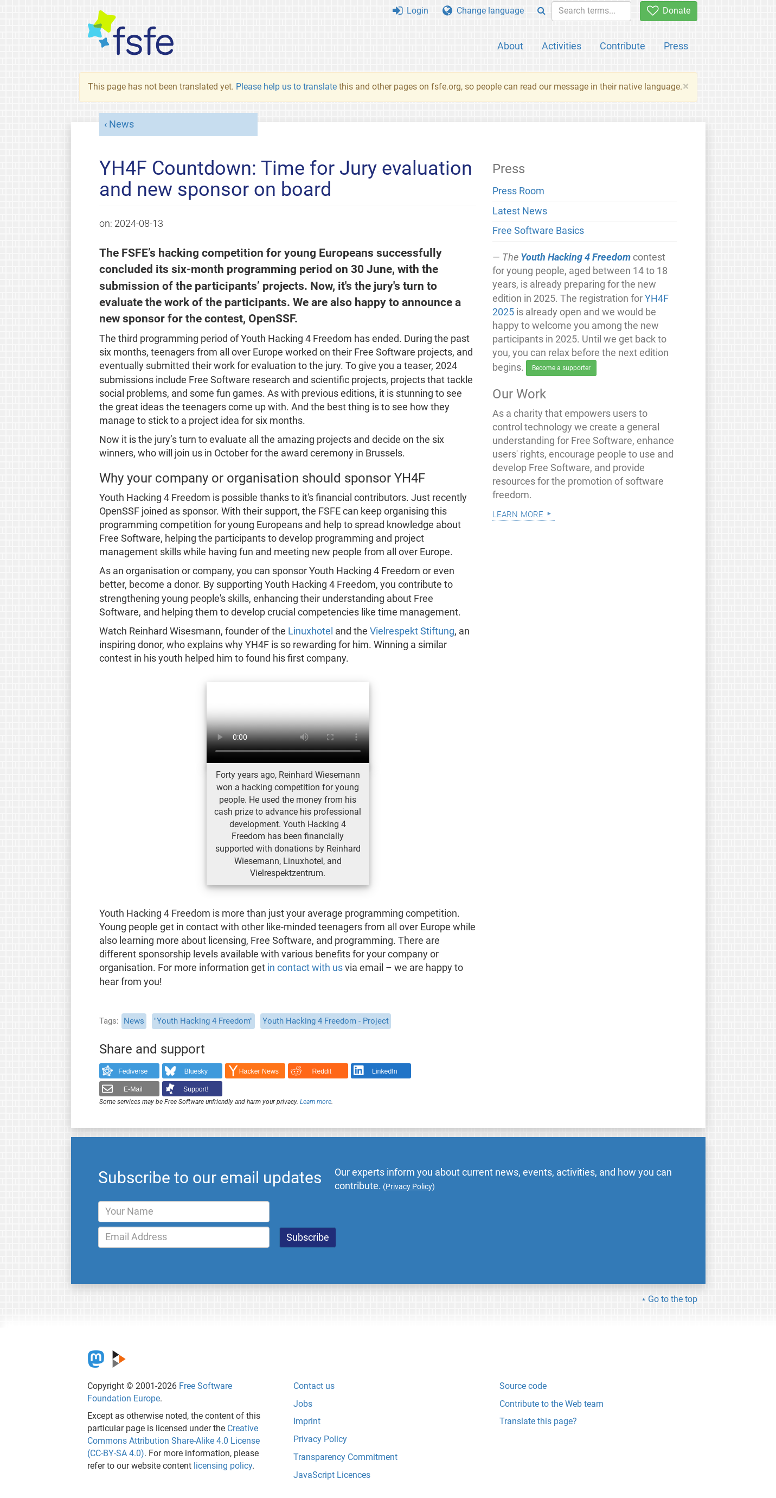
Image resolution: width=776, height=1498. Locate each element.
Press (676, 46)
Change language (483, 10)
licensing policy (223, 1466)
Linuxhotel (310, 631)
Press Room (518, 191)
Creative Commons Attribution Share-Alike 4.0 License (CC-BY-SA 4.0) (173, 1440)
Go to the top (672, 1299)
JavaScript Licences (331, 1475)
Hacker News (259, 1071)
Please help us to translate (286, 86)
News (121, 124)
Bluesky (196, 1071)
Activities (561, 46)
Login (410, 10)
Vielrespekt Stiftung (412, 631)
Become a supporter (561, 368)
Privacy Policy (320, 1439)
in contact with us (305, 967)
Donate (668, 10)
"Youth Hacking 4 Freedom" (203, 1021)
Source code (523, 1386)
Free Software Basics (538, 230)
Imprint (306, 1421)
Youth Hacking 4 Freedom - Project (325, 1021)
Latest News (519, 211)
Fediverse (132, 1071)
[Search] (541, 11)
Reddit (322, 1071)
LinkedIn (384, 1071)
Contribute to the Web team (551, 1404)
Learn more (315, 1102)
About (510, 46)
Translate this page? (538, 1421)
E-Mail (133, 1089)
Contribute (622, 46)
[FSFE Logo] (131, 33)
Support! (196, 1089)
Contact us (314, 1386)
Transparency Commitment (345, 1457)
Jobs (302, 1404)
